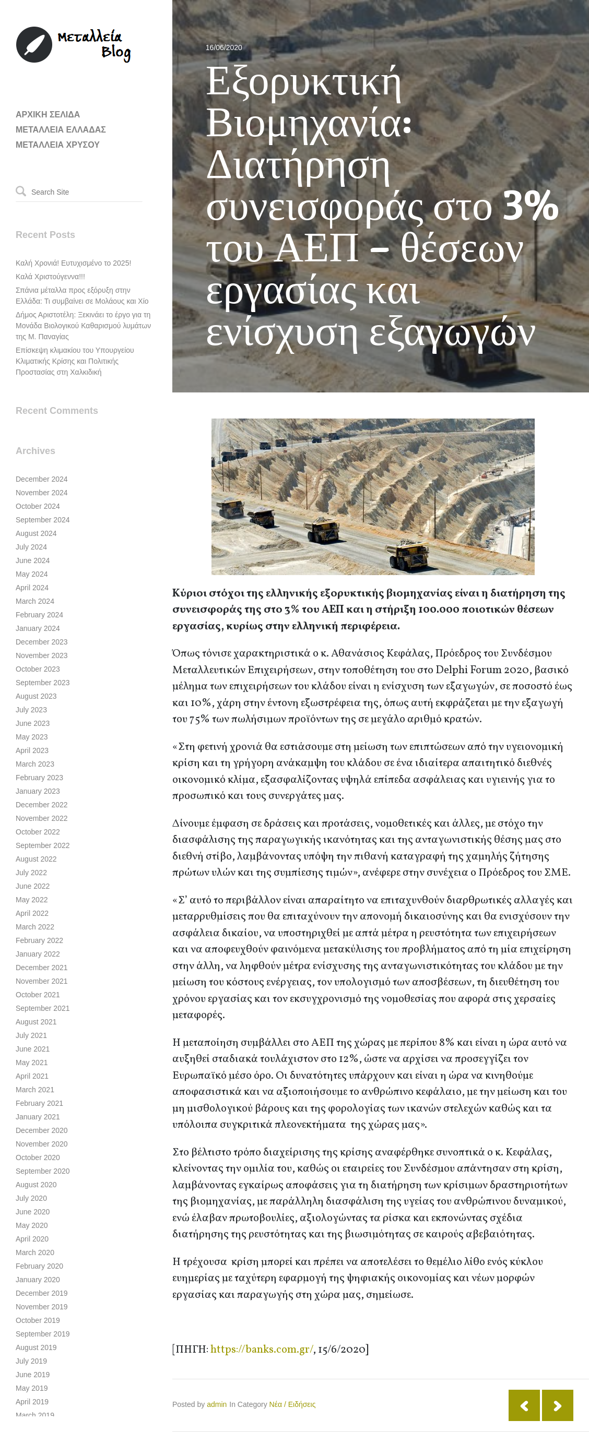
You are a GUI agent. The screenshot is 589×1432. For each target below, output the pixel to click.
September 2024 (43, 520)
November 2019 (42, 1307)
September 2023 (43, 682)
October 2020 (38, 1157)
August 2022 (36, 859)
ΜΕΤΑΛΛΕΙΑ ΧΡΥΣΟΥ (58, 144)
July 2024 (31, 547)
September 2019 (43, 1334)
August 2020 (36, 1184)
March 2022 (35, 927)
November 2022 (42, 818)
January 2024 (38, 628)
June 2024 (33, 560)
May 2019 (32, 1388)
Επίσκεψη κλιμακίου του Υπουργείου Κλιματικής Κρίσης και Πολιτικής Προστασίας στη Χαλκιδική (75, 361)
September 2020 (43, 1171)
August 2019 (36, 1347)
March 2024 (35, 601)
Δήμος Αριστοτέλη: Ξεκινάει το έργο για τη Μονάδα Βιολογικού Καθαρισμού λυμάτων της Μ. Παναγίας (83, 326)
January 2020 (38, 1279)
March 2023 (35, 764)
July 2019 (31, 1361)
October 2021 (38, 995)
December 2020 (42, 1130)
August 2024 (36, 533)
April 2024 (32, 587)
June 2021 (33, 1049)
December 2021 (42, 967)
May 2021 (32, 1062)
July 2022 (31, 872)
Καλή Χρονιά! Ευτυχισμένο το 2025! (73, 263)
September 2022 (43, 845)
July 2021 (31, 1035)
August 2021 (36, 1022)
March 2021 (35, 1089)
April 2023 (32, 750)
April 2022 (32, 913)
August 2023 (36, 696)
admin (217, 1404)
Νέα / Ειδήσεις (292, 1404)
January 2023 (38, 791)
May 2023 (32, 737)
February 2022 (39, 940)
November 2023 (42, 655)
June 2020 (33, 1212)
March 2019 (35, 1415)
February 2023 (39, 777)
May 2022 (32, 900)
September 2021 (43, 1008)
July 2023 (31, 710)
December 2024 (42, 479)
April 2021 (32, 1076)
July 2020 (31, 1198)
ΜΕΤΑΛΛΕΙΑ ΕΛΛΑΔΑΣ (61, 129)
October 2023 (38, 669)
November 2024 (42, 492)
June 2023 (33, 723)
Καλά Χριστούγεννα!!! (50, 276)
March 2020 (35, 1252)
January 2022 (38, 954)
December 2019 (42, 1293)
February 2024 (39, 615)
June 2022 (33, 886)
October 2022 (38, 832)
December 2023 (42, 642)
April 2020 (32, 1239)
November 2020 (42, 1144)
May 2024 (32, 574)
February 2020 (39, 1266)
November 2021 (42, 981)
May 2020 (32, 1225)
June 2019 (33, 1374)
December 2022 (42, 805)
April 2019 (32, 1402)
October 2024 (38, 506)
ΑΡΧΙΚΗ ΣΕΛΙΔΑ (48, 114)
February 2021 (39, 1103)
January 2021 (38, 1117)
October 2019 (38, 1320)
